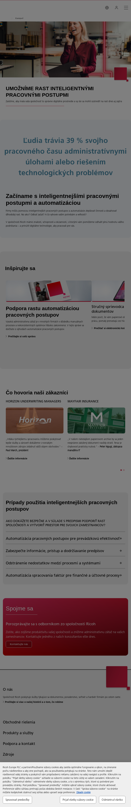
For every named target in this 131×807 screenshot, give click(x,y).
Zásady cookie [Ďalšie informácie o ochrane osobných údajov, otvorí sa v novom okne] (83, 792)
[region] (65, 784)
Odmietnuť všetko (112, 799)
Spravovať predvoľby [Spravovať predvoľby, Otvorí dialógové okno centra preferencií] (17, 799)
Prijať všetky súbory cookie (78, 799)
